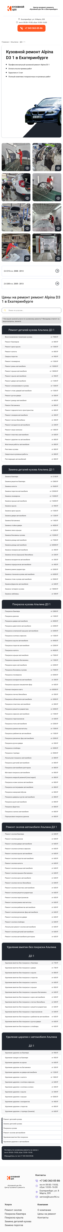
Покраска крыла (14, 1217)
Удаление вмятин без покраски (15, 1137)
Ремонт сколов (13, 1210)
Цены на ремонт (46, 1214)
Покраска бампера (15, 1214)
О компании (44, 1210)
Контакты (43, 1217)
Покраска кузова (10, 1128)
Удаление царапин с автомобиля (16, 1142)
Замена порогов (14, 1225)
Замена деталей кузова (12, 1124)
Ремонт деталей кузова (12, 1119)
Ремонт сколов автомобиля (14, 1133)
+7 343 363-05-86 (26, 1156)
